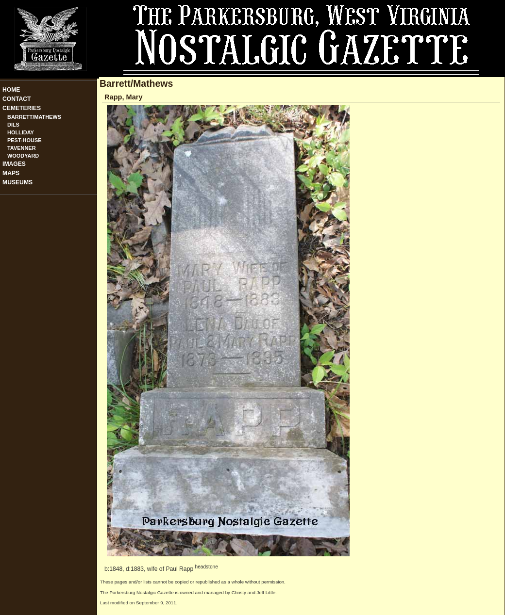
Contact (16, 99)
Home (11, 89)
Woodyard (23, 156)
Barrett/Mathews (34, 117)
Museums (17, 182)
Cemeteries (21, 108)
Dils (13, 125)
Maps (10, 173)
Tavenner (21, 148)
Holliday (20, 132)
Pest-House (24, 140)
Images (14, 164)
